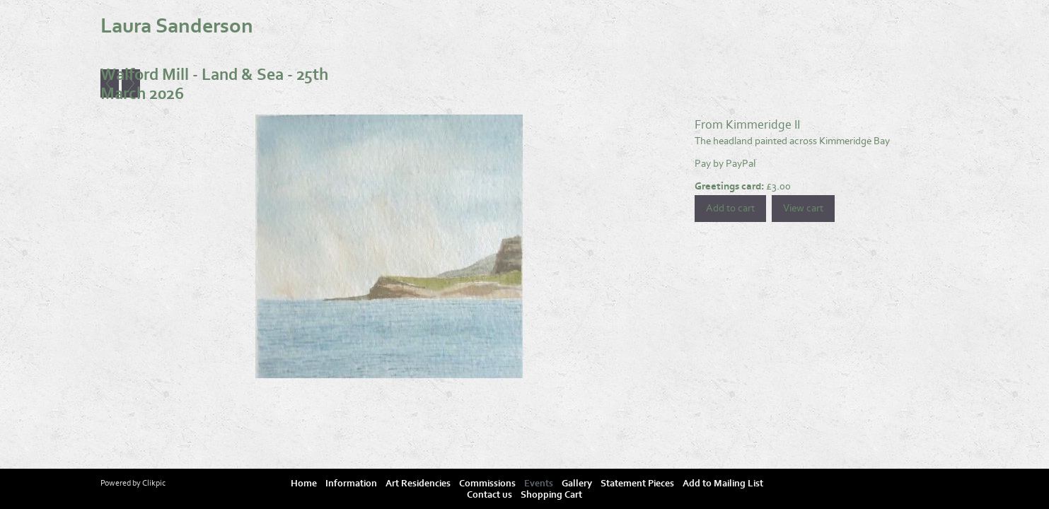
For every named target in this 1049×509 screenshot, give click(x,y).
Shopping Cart (551, 495)
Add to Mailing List (723, 483)
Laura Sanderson (176, 26)
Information (351, 483)
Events (538, 483)
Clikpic (154, 483)
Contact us (489, 495)
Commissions (487, 483)
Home (304, 483)
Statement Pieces (637, 483)
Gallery (577, 483)
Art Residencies (418, 483)
